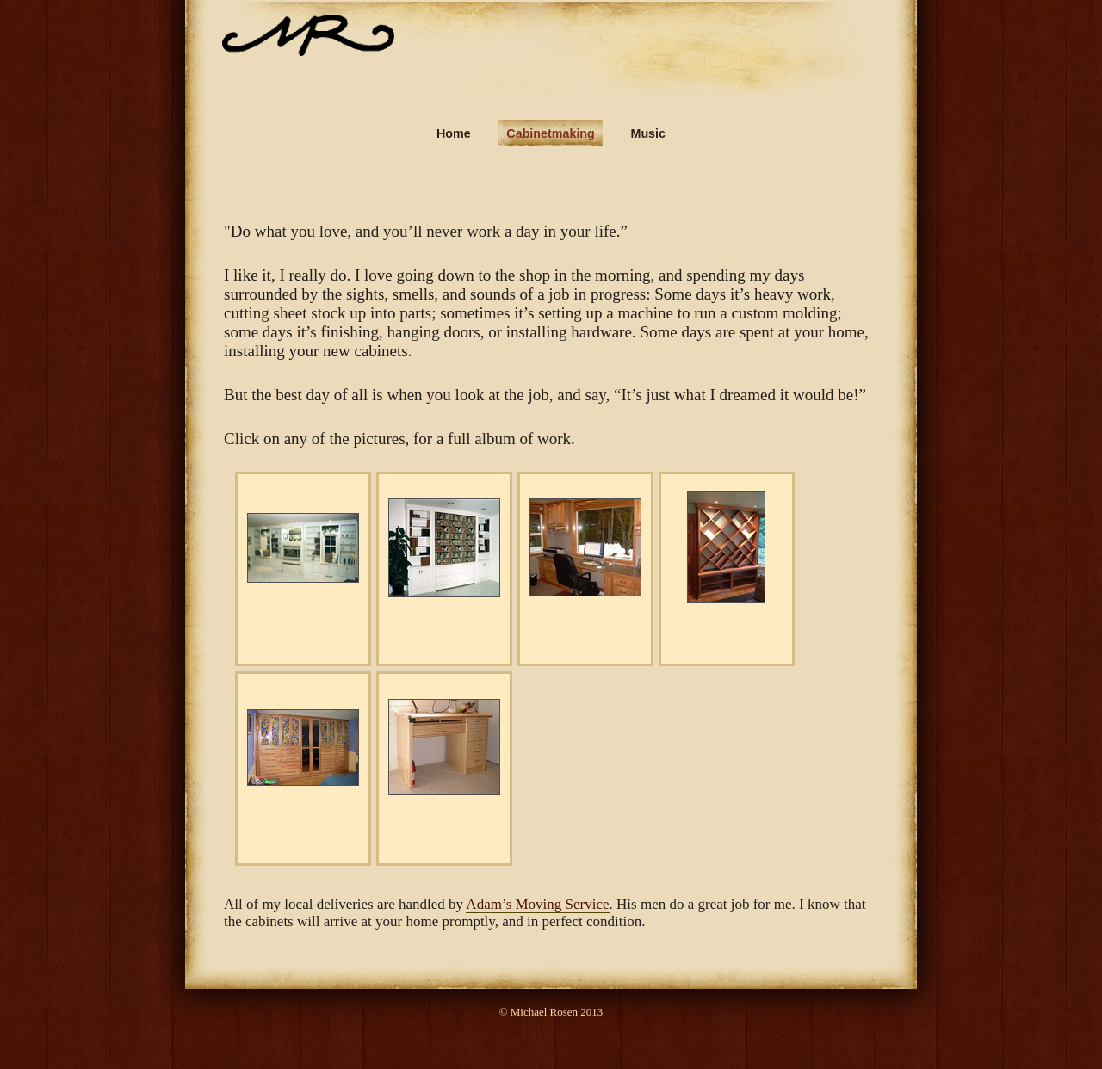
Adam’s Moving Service (537, 904)
